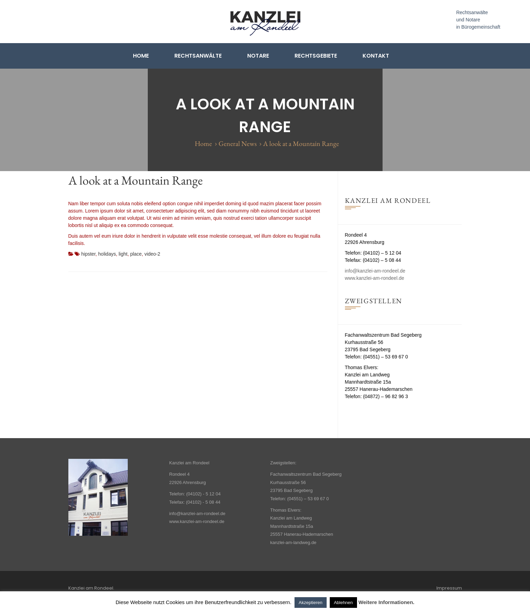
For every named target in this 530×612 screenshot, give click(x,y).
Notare (258, 56)
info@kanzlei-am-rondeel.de (375, 271)
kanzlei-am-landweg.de (293, 542)
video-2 (152, 254)
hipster (88, 254)
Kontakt (376, 56)
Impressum (449, 588)
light (122, 254)
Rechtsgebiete (316, 56)
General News (238, 143)
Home (141, 56)
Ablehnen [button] (343, 602)
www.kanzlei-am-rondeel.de (374, 278)
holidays (107, 254)
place (136, 254)
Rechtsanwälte (198, 56)
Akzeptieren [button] (310, 602)
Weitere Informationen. (386, 602)
